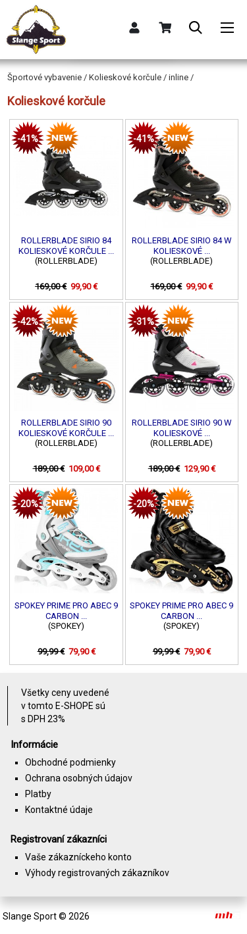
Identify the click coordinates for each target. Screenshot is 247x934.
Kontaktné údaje (59, 809)
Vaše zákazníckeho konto (78, 857)
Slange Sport (30, 916)
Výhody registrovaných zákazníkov (97, 873)
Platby (38, 794)
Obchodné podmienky (70, 762)
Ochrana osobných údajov (78, 778)
